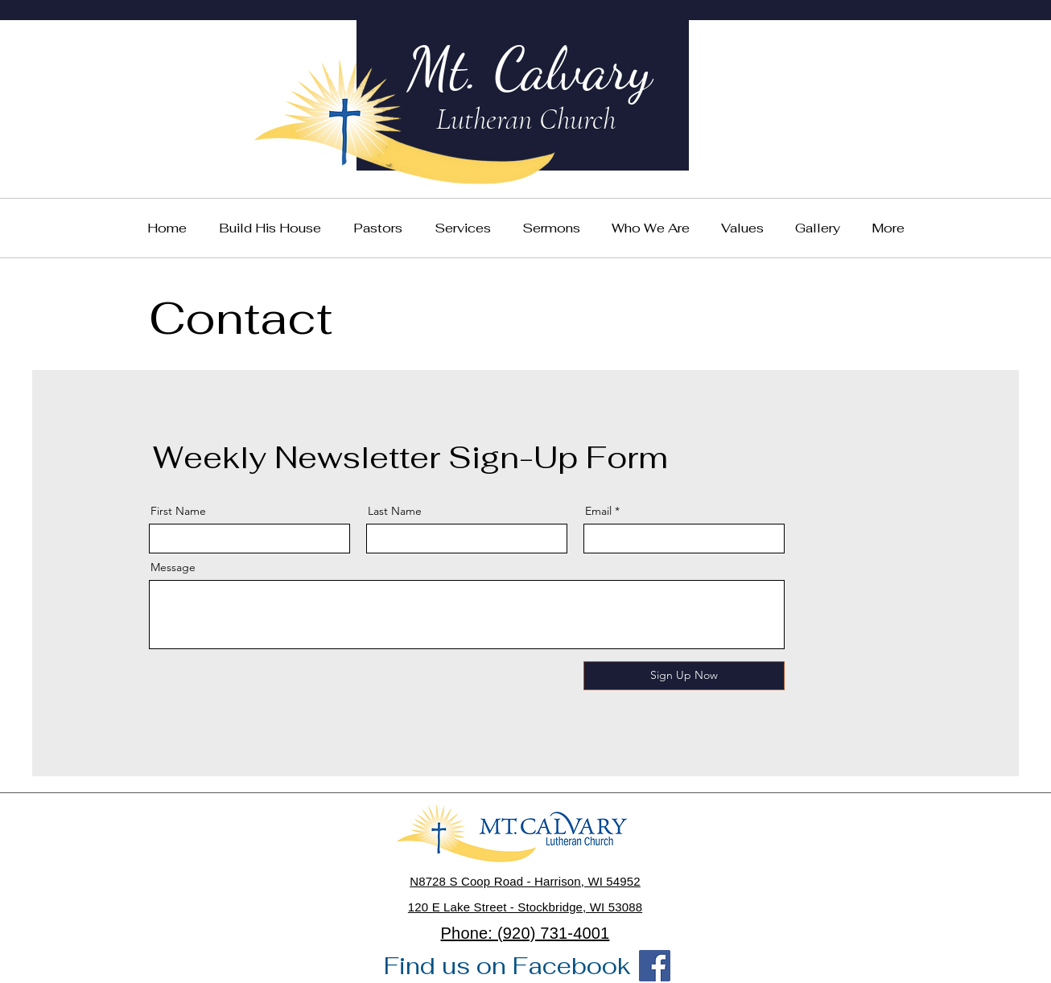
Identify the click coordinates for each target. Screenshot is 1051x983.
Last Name (395, 510)
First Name (178, 510)
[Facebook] (654, 965)
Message (173, 567)
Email (598, 510)
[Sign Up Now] (684, 675)
